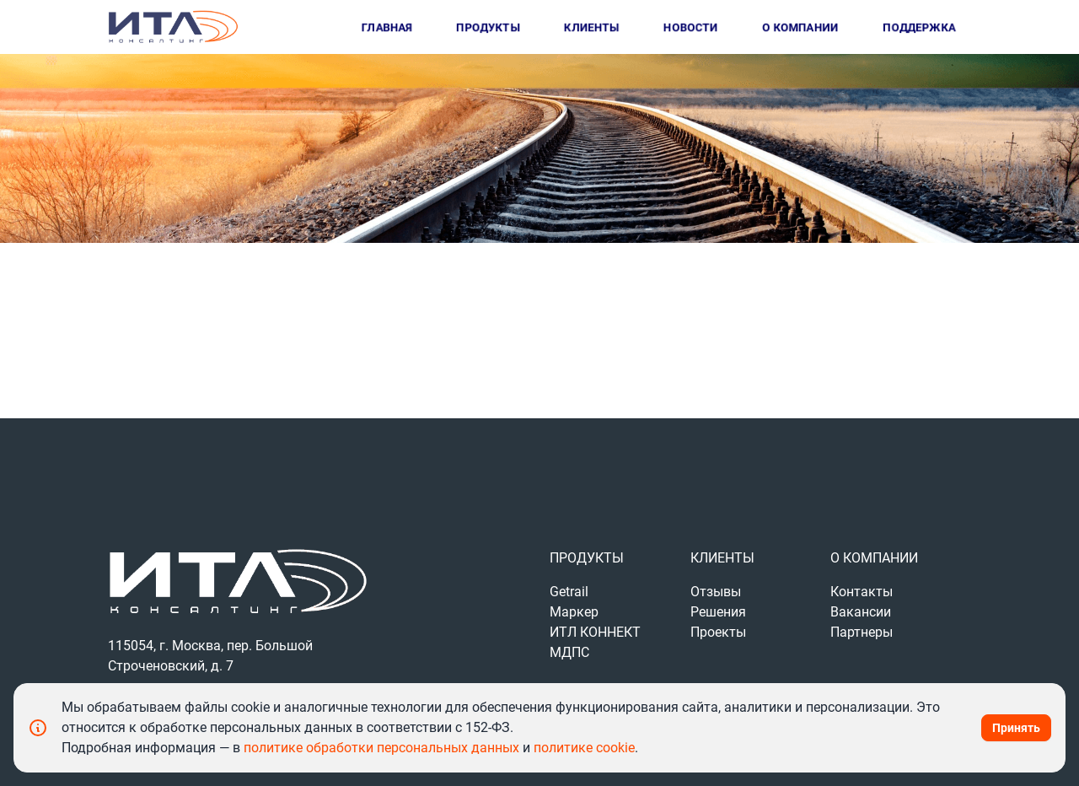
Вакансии (860, 612)
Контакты (861, 592)
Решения (718, 612)
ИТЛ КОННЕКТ (595, 632)
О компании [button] (800, 27)
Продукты (587, 558)
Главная (387, 27)
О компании (874, 558)
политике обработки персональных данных (383, 748)
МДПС (569, 652)
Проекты (718, 632)
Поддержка (919, 27)
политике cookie (584, 748)
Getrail (569, 592)
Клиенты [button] (591, 27)
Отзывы (715, 592)
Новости (691, 27)
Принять (1016, 728)
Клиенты (722, 558)
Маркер (574, 612)
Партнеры (861, 632)
